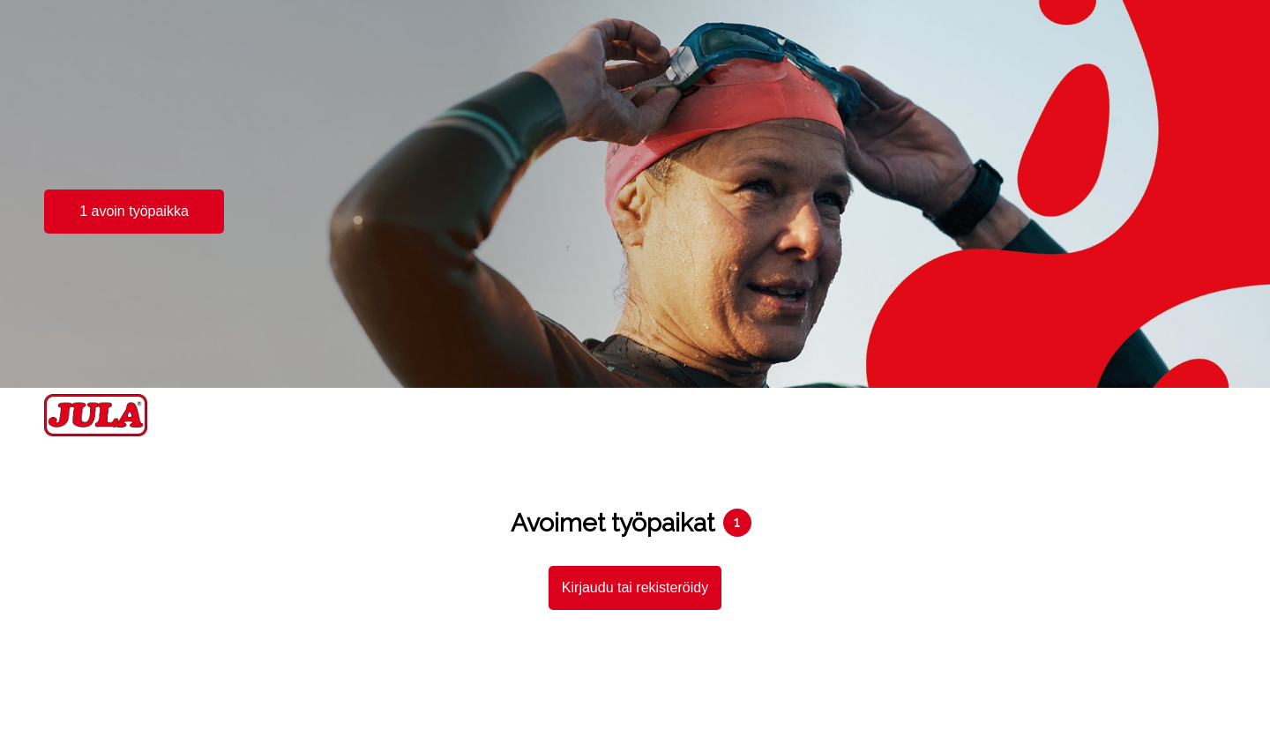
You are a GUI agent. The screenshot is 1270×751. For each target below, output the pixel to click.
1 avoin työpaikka (134, 211)
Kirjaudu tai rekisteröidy (635, 587)
